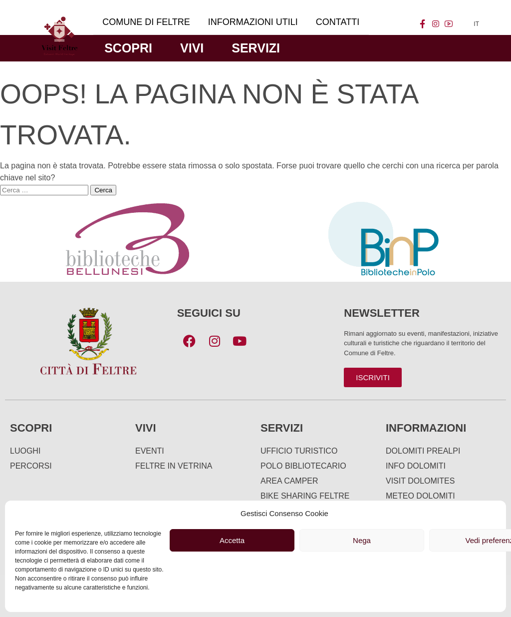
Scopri (128, 48)
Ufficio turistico (298, 451)
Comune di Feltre (146, 22)
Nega (362, 540)
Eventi (149, 451)
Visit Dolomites (420, 481)
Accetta (232, 540)
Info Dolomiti (416, 466)
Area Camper (289, 481)
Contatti (337, 22)
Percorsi (31, 466)
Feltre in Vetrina (173, 466)
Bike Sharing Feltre (304, 496)
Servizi (256, 48)
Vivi (192, 48)
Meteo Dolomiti (420, 496)
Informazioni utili (253, 22)
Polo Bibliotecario (303, 466)
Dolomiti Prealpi (423, 451)
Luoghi (25, 451)
